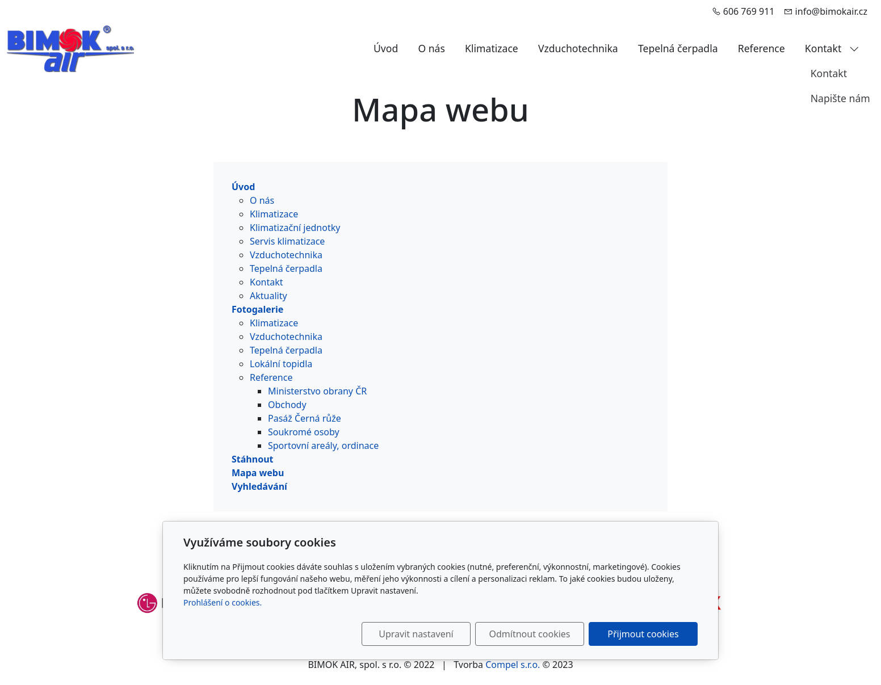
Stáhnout (253, 459)
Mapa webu (258, 473)
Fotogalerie (257, 309)
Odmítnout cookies (529, 634)
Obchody (287, 404)
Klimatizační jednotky (295, 227)
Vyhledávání (259, 486)
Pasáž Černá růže (304, 418)
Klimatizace (491, 48)
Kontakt (832, 48)
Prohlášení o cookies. (222, 602)
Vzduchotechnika (578, 48)
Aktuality (268, 295)
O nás (431, 48)
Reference (761, 48)
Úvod (386, 48)
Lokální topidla (281, 364)
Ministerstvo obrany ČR (317, 391)
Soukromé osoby (303, 432)
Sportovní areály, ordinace (323, 445)
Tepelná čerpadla (678, 48)
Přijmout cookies (642, 634)
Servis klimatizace (287, 241)
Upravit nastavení (416, 634)
